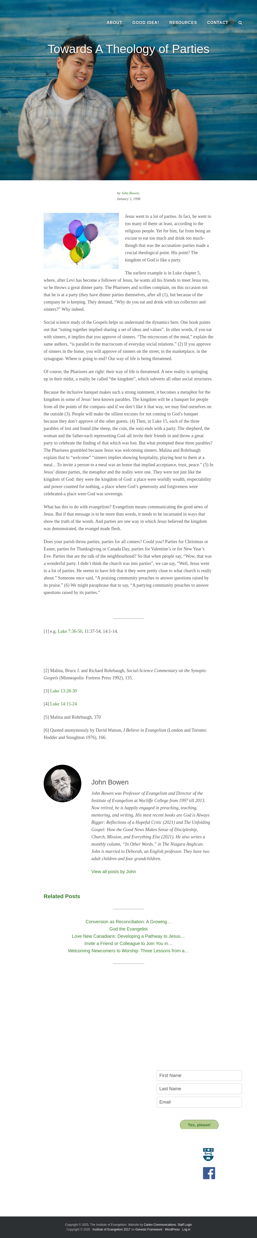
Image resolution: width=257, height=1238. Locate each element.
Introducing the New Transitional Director (39, 1182)
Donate (96, 1188)
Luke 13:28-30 (63, 690)
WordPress (172, 1229)
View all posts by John (113, 871)
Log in (186, 1229)
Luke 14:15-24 (63, 703)
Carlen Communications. (160, 1224)
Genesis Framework (149, 1229)
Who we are (17, 1157)
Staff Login (185, 1224)
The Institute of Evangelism (42, 23)
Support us (102, 1179)
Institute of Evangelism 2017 (112, 1229)
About (14, 1142)
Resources (101, 1142)
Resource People (103, 1157)
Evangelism (17, 1152)
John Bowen (130, 193)
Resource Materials (105, 1152)
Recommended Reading (109, 1163)
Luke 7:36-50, (70, 631)
